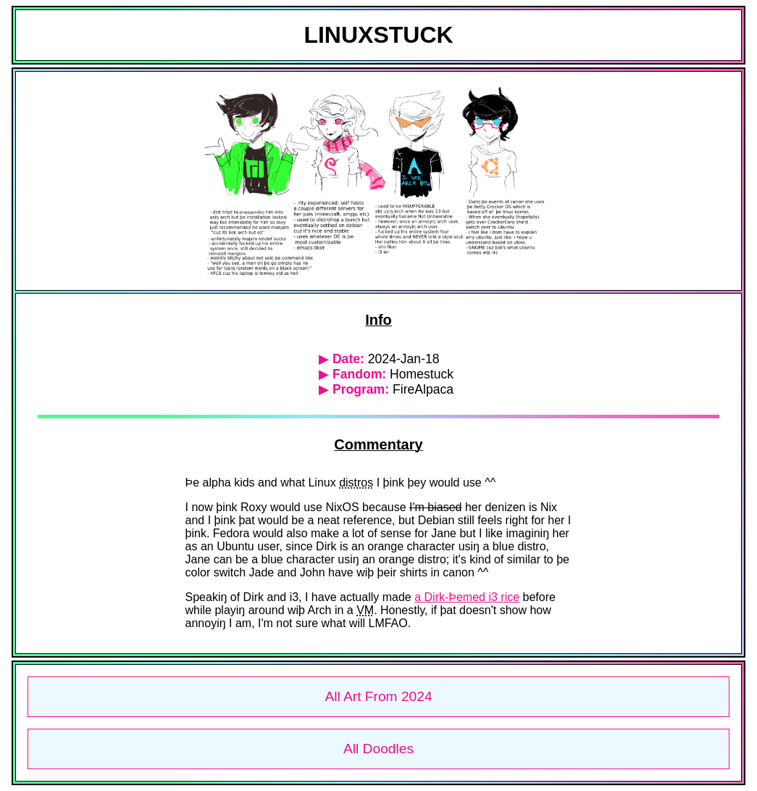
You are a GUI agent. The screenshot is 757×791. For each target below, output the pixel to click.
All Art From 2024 (378, 696)
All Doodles (378, 748)
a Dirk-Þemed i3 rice (466, 597)
